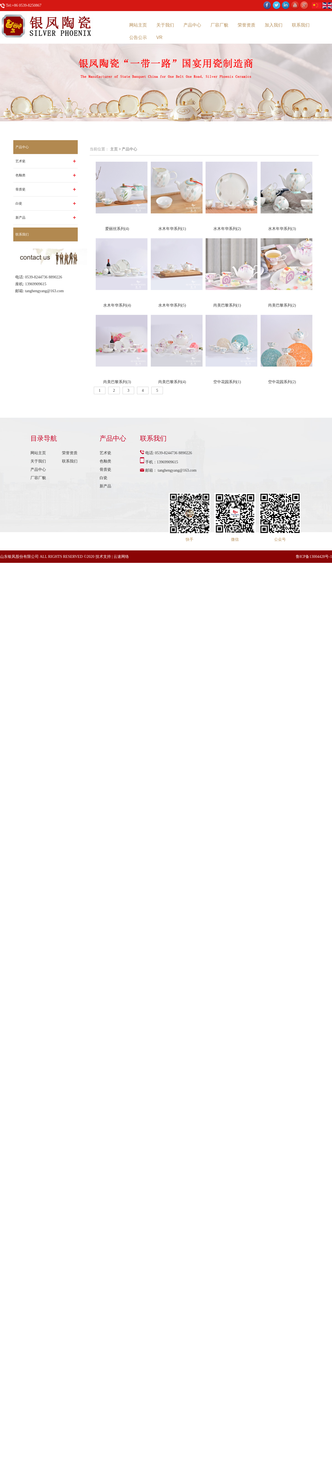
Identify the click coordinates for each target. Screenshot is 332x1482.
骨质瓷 (20, 189)
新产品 (20, 217)
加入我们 (273, 25)
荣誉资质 (246, 25)
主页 (114, 149)
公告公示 (138, 37)
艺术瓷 (20, 161)
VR (159, 37)
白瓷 (18, 203)
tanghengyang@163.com (44, 291)
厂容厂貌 (219, 25)
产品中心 (192, 25)
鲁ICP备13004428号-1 (314, 557)
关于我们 (165, 25)
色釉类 (20, 175)
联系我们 (301, 25)
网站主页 (138, 25)
